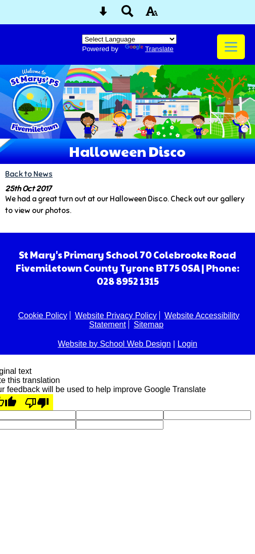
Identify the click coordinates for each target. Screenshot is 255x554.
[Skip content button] (103, 14)
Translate (149, 49)
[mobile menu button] (231, 46)
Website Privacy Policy (116, 315)
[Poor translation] (37, 402)
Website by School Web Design (114, 343)
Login (187, 343)
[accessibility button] (152, 14)
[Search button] (127, 14)
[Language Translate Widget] (129, 39)
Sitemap (148, 324)
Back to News (29, 174)
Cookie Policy (42, 315)
